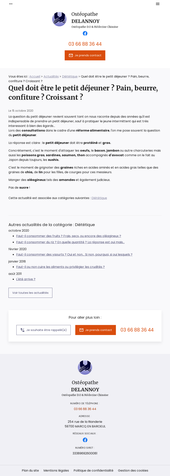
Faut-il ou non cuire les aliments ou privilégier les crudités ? (60, 267)
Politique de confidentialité (93, 470)
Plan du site (30, 470)
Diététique (70, 76)
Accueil (34, 76)
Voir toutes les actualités (30, 293)
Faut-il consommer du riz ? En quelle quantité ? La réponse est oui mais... (70, 242)
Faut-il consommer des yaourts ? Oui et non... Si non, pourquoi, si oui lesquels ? (74, 254)
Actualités (51, 76)
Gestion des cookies (133, 470)
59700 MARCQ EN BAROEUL (85, 424)
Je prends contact (85, 55)
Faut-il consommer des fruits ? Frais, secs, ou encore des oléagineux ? (68, 236)
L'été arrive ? (25, 279)
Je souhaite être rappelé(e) (43, 330)
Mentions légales (56, 470)
